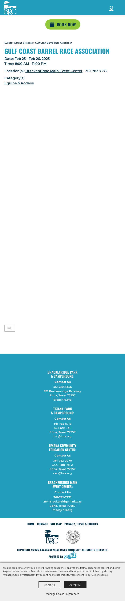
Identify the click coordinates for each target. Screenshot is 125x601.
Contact (42, 524)
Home (30, 524)
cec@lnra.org (62, 473)
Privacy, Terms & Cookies (81, 524)
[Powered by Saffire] (71, 555)
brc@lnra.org (62, 399)
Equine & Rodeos (23, 43)
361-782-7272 (62, 497)
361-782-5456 (62, 387)
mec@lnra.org (62, 510)
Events (8, 43)
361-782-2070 (62, 460)
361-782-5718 (62, 423)
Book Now (66, 24)
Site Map (56, 524)
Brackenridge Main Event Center (53, 71)
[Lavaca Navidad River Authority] (10, 8)
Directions (111, 7)
